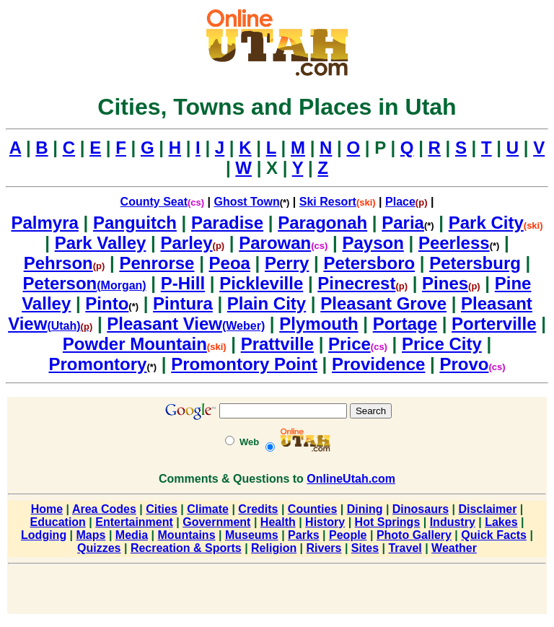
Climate (208, 509)
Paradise (227, 222)
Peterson (60, 283)
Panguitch (135, 222)
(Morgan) (121, 285)
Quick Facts (494, 535)
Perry (287, 263)
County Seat (154, 202)
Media (131, 535)
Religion (273, 548)
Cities (161, 509)
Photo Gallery (414, 535)
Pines (445, 283)
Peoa (229, 263)
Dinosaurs (420, 509)
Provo (463, 364)
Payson (372, 243)
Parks (304, 535)
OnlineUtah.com (351, 479)
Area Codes (104, 509)
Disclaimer (487, 509)
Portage (405, 323)
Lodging (43, 535)
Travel (404, 548)
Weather (454, 548)
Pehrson (58, 263)
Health (278, 522)
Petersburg (475, 263)
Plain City (266, 303)
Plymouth (318, 323)
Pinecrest (356, 283)
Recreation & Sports (186, 548)
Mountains (187, 535)
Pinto (106, 303)
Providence (378, 364)
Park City (486, 222)
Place (400, 202)
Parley (186, 243)
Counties (312, 509)
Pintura (183, 303)
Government (216, 522)
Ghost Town (246, 202)
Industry (452, 522)
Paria (403, 222)
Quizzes (98, 548)
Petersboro (369, 263)
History (325, 522)
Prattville (277, 344)
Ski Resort (327, 202)
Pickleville (261, 283)
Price (349, 344)
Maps (91, 535)
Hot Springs (388, 522)
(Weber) (243, 326)
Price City (442, 344)
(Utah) (69, 326)
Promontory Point (244, 364)
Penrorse (156, 263)
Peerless (454, 243)
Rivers (324, 548)
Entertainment (134, 522)
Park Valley (100, 243)
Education (58, 522)
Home (47, 509)
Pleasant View (164, 323)
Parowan (275, 243)
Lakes (501, 522)
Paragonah (322, 222)
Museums (251, 535)
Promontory (97, 364)
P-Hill (183, 283)
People (347, 535)
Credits (258, 509)
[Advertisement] (277, 591)
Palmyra (44, 222)
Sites (365, 548)
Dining (365, 509)
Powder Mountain (135, 344)
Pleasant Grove (383, 303)
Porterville (494, 323)
